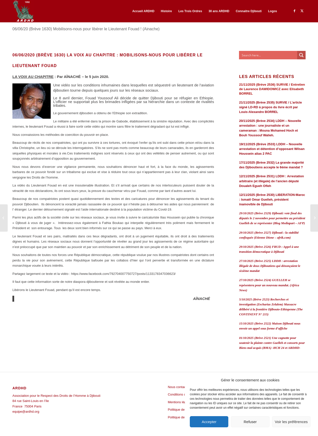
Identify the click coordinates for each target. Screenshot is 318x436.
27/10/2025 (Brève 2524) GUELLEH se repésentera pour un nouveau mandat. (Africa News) (269, 285)
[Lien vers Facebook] (294, 11)
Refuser (250, 422)
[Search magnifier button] (301, 55)
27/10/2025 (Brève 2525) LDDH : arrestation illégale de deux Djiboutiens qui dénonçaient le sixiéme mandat (269, 266)
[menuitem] (143, 11)
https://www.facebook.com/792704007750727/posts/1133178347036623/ (123, 274)
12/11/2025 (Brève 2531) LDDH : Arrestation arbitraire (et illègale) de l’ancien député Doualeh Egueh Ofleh (271, 180)
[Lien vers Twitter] (302, 11)
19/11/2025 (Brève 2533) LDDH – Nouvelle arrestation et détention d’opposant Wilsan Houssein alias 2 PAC (272, 148)
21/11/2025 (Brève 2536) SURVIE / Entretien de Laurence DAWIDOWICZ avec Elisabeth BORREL (272, 89)
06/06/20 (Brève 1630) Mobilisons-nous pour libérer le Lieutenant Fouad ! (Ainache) (85, 29)
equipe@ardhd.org (25, 411)
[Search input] (268, 55)
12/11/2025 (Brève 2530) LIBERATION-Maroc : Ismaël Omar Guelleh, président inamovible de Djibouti (272, 199)
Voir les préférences (291, 422)
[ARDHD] (23, 11)
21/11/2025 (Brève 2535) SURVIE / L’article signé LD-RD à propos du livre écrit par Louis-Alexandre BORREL (270, 107)
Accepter (209, 422)
